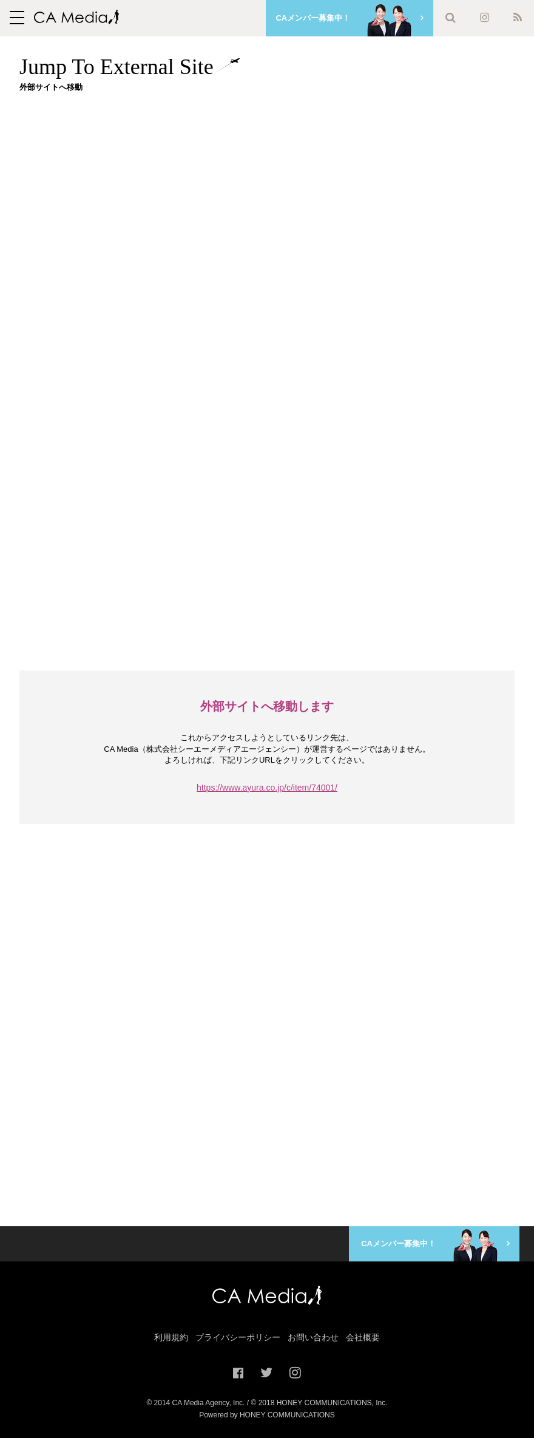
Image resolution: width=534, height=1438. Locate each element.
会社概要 (363, 1337)
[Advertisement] (276, 186)
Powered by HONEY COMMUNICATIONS (267, 1415)
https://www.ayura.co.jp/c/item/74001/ (267, 787)
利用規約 (171, 1337)
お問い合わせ (313, 1337)
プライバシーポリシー (237, 1337)
